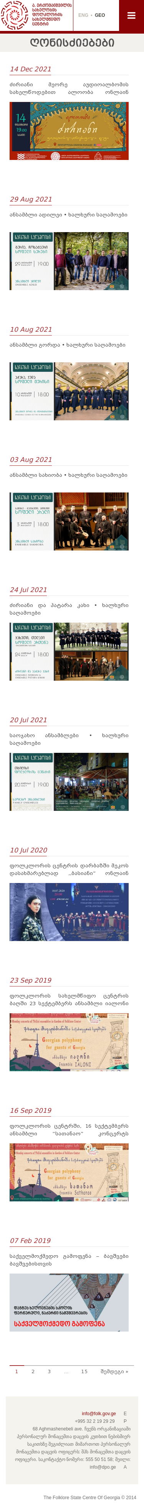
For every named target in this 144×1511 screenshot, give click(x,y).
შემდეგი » (114, 1371)
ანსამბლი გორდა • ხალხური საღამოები (68, 345)
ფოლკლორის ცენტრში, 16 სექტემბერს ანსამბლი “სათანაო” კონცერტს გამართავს (69, 1130)
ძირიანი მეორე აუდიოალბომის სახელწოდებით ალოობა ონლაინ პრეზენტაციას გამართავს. (69, 89)
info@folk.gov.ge (99, 1413)
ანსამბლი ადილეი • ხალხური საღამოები (68, 215)
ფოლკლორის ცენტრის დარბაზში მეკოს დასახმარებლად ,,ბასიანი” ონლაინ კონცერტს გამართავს (69, 870)
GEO (100, 15)
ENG (83, 15)
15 (84, 1371)
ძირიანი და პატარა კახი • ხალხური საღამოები (69, 609)
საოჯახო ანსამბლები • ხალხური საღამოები (69, 739)
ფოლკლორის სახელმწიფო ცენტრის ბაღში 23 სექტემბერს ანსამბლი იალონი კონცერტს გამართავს (69, 1000)
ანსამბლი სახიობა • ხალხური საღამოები (68, 475)
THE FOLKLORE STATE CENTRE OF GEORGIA (36, 15)
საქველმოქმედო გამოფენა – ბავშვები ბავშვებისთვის (69, 1260)
